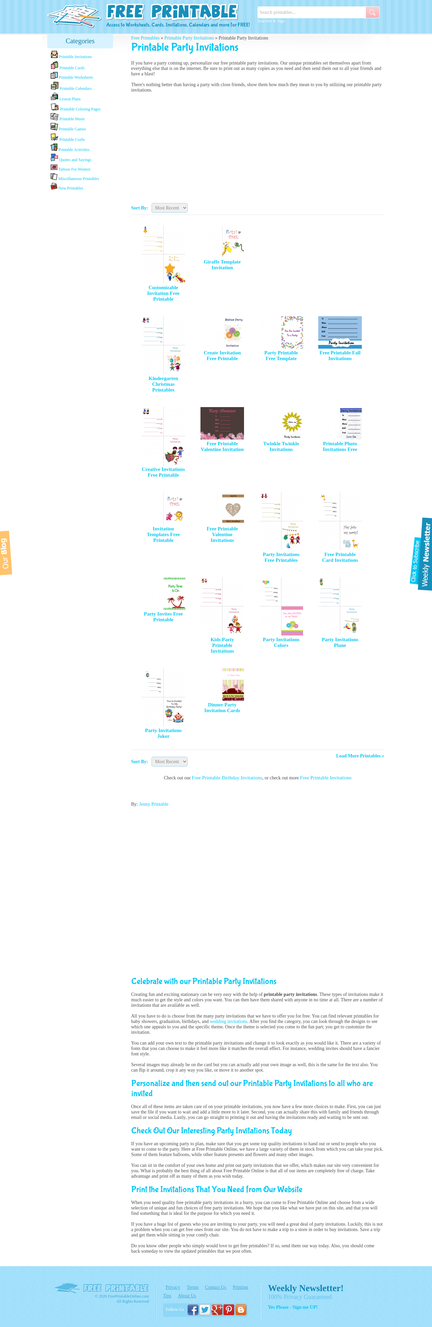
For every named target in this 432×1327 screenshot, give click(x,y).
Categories (80, 41)
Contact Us (215, 1287)
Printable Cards (67, 65)
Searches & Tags (271, 21)
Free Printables (145, 38)
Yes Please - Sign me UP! (293, 1307)
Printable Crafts (68, 137)
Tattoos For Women (70, 168)
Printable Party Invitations (189, 38)
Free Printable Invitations (325, 777)
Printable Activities (70, 148)
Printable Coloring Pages (76, 107)
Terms (192, 1287)
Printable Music (68, 117)
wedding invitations (228, 1021)
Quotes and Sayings (71, 158)
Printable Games (68, 127)
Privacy (173, 1287)
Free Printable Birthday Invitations (227, 777)
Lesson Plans (66, 97)
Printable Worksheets (72, 76)
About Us (187, 1295)
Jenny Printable (153, 804)
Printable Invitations (71, 55)
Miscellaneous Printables (75, 177)
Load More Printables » (360, 755)
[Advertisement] (80, 298)
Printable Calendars (71, 86)
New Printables (67, 187)
